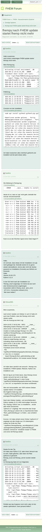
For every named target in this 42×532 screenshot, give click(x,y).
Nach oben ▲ (32, 527)
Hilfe (7, 527)
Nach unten (6, 42)
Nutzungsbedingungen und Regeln (18, 527)
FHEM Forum (13, 8)
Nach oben (6, 514)
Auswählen (11, 67)
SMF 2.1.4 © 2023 (16, 529)
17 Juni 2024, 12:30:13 (9, 256)
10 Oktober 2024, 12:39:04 (10, 445)
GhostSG (9, 302)
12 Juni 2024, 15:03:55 (9, 52)
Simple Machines (26, 529)
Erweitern (18, 110)
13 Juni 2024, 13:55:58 (9, 176)
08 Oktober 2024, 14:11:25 (10, 305)
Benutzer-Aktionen (33, 42)
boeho (8, 48)
